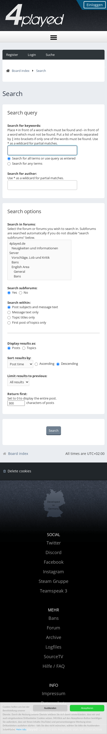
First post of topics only (26, 322)
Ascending (44, 363)
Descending (67, 363)
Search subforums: (22, 288)
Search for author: (22, 173)
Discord (53, 552)
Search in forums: (21, 224)
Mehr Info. (21, 729)
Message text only (23, 312)
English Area (39, 267)
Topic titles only (21, 317)
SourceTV (53, 656)
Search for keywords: (24, 125)
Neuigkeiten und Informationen (39, 248)
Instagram (53, 571)
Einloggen (95, 4)
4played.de (39, 243)
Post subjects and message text (32, 307)
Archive (53, 637)
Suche (50, 54)
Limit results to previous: (27, 376)
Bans (39, 262)
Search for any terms (24, 163)
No (23, 292)
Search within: (19, 302)
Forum (53, 628)
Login (32, 54)
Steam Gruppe (53, 581)
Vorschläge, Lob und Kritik (39, 257)
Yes (12, 292)
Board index (21, 70)
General (39, 271)
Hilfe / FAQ (54, 666)
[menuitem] (16, 471)
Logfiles (53, 647)
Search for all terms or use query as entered (41, 158)
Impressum (53, 693)
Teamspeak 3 (53, 591)
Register (12, 54)
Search (41, 70)
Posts (13, 348)
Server (39, 253)
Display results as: (21, 343)
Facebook (53, 562)
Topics (29, 348)
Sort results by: (19, 358)
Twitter (53, 543)
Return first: (17, 394)
